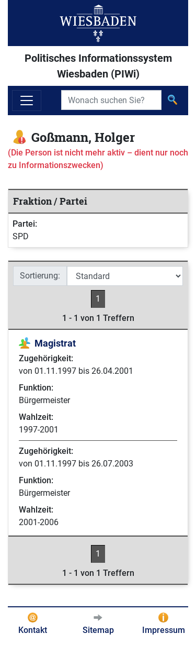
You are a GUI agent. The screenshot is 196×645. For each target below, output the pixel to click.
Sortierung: (40, 276)
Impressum (163, 630)
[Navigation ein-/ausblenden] (26, 100)
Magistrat (55, 343)
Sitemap (98, 630)
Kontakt (32, 630)
